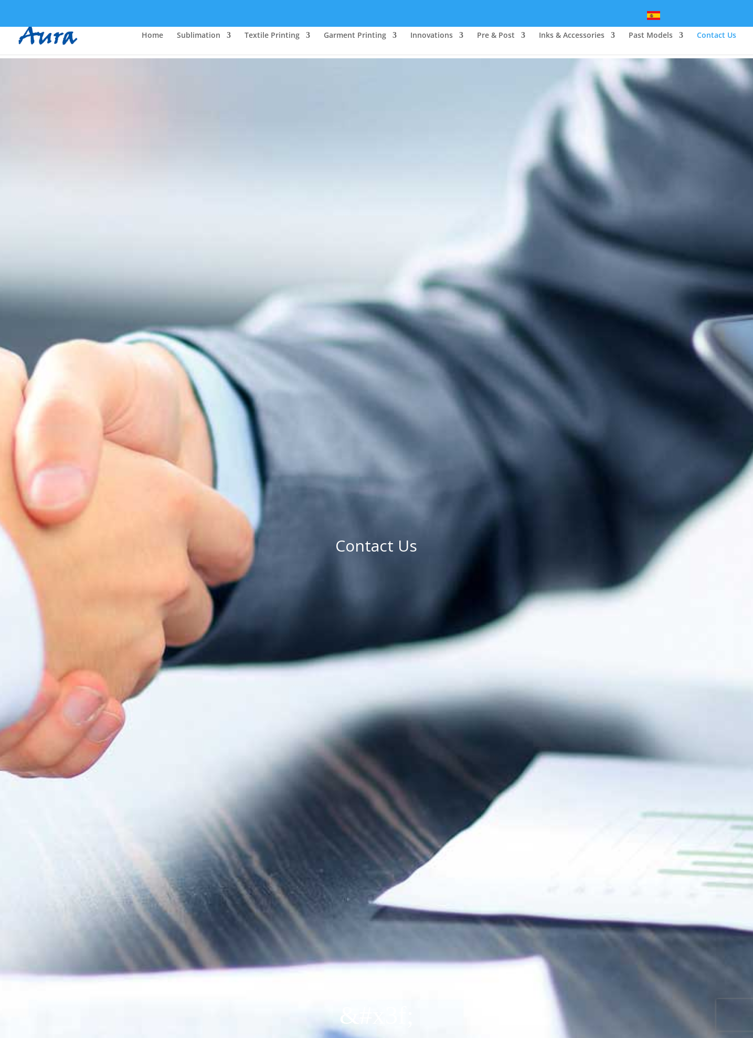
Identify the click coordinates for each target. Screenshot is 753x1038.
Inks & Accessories (571, 36)
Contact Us (716, 36)
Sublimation (198, 36)
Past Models (651, 36)
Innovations (431, 36)
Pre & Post (496, 36)
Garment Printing (355, 36)
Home (152, 36)
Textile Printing (272, 36)
